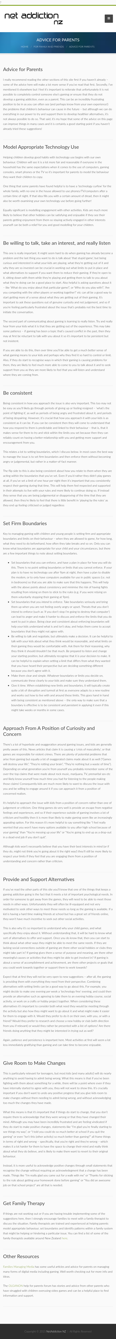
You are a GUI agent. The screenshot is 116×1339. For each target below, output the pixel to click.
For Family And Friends (49, 46)
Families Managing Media (18, 1266)
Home (24, 46)
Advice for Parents (81, 46)
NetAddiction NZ (56, 1331)
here (64, 1238)
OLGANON (16, 1285)
